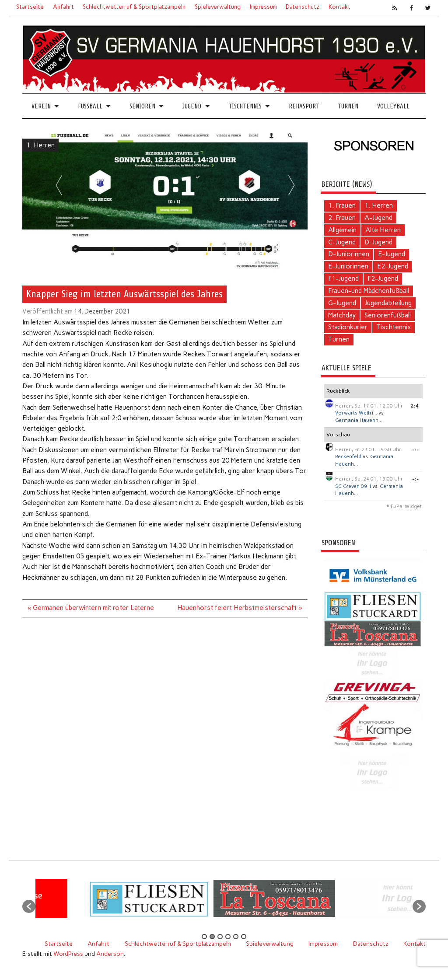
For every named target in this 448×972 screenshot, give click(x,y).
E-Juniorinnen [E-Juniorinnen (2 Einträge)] (348, 266)
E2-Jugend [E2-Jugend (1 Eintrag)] (392, 266)
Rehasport (304, 106)
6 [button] (243, 936)
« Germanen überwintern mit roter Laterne (91, 608)
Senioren (142, 106)
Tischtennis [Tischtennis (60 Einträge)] (393, 327)
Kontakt (339, 6)
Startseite (30, 6)
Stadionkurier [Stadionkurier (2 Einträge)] (348, 327)
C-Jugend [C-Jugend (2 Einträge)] (342, 242)
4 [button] (228, 936)
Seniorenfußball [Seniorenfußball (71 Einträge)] (387, 315)
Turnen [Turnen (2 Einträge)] (339, 339)
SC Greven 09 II (353, 486)
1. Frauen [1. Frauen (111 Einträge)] (342, 205)
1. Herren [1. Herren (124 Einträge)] (378, 205)
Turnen (348, 106)
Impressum (263, 6)
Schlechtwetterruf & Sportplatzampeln (134, 6)
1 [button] (204, 936)
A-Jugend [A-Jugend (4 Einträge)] (378, 218)
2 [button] (212, 936)
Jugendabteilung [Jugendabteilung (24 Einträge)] (388, 303)
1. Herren (40, 145)
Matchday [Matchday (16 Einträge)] (342, 315)
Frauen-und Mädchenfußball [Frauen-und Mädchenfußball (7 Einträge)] (368, 291)
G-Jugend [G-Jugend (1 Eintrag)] (342, 303)
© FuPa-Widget (404, 506)
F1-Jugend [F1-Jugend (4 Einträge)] (343, 278)
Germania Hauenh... (358, 420)
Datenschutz (302, 6)
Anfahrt (63, 6)
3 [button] (220, 936)
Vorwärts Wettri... (356, 413)
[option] (178, 902)
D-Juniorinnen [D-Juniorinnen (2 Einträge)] (348, 254)
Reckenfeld (348, 457)
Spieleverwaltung (218, 6)
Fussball (90, 106)
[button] (28, 906)
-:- (415, 450)
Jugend (191, 106)
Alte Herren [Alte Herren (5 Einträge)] (383, 230)
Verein (41, 106)
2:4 (414, 406)
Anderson (110, 953)
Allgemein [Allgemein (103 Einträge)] (342, 230)
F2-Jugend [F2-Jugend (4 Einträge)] (383, 278)
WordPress (68, 953)
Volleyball (393, 106)
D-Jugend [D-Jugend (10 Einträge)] (378, 242)
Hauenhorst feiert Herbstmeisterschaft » (239, 608)
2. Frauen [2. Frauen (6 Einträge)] (342, 218)
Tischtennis (245, 106)
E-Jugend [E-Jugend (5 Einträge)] (391, 254)
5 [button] (235, 936)
